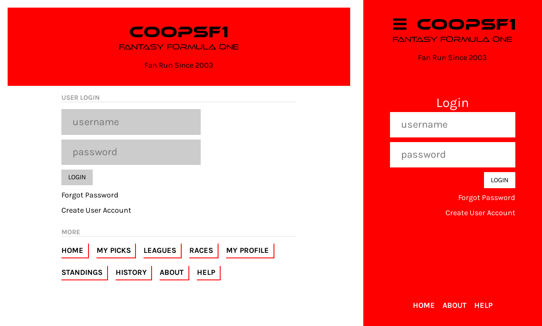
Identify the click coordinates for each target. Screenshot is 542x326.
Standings (81, 272)
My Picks (114, 250)
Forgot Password (90, 195)
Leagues (160, 250)
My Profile (247, 250)
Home (72, 250)
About (172, 272)
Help (206, 272)
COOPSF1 (179, 31)
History (131, 272)
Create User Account (96, 210)
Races (201, 250)
